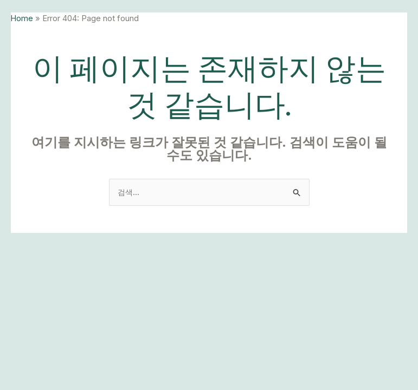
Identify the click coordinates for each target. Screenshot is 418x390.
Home (22, 18)
